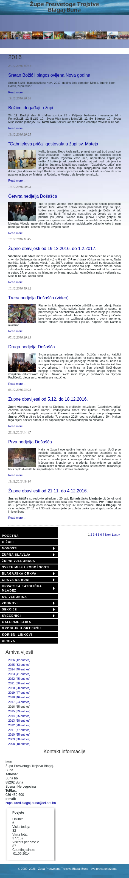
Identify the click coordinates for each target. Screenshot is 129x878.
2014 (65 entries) (19, 716)
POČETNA (10, 535)
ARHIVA (8, 640)
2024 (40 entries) (19, 669)
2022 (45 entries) (19, 678)
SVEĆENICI (11, 615)
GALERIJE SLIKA (16, 622)
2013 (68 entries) (19, 720)
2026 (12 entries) (19, 660)
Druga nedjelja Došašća (31, 347)
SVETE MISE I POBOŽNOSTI (25, 567)
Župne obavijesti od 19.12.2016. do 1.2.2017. (52, 248)
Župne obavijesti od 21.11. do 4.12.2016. (48, 491)
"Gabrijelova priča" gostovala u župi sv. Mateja (53, 144)
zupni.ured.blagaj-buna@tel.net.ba (30, 803)
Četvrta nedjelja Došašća (32, 196)
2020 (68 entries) (19, 688)
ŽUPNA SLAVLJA (16, 554)
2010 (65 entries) (19, 734)
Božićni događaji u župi (30, 107)
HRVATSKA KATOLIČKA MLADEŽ (22, 588)
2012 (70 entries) (19, 725)
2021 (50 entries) (19, 683)
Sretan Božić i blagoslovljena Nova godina (49, 75)
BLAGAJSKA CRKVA (19, 573)
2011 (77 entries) (19, 729)
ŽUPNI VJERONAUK (18, 561)
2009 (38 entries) (19, 739)
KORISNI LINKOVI (17, 634)
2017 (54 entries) (19, 702)
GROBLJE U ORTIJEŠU (21, 628)
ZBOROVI (10, 603)
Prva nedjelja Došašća (30, 442)
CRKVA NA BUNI (16, 579)
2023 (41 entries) (19, 674)
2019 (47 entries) (19, 692)
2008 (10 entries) (19, 743)
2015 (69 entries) (19, 711)
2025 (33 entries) (19, 664)
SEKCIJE (9, 609)
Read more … (17, 92)
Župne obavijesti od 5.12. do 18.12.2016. (48, 399)
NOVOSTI (10, 548)
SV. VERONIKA (14, 596)
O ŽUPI (8, 542)
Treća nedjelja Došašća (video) (38, 297)
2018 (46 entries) (19, 697)
